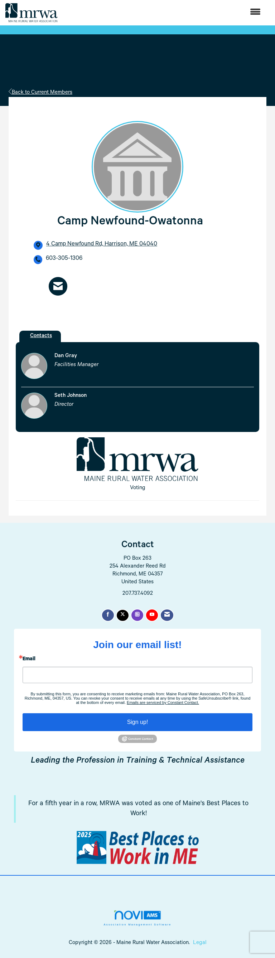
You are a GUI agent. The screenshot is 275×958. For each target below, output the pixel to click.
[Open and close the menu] (162, 13)
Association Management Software (137, 918)
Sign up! (137, 722)
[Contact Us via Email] (167, 615)
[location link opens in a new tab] (101, 244)
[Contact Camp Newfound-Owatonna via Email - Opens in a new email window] (58, 286)
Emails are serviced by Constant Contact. (163, 702)
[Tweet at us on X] (122, 615)
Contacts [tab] (41, 336)
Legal (200, 943)
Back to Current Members (40, 93)
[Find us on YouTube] (152, 615)
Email (29, 659)
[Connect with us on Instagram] (137, 615)
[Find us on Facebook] (108, 615)
